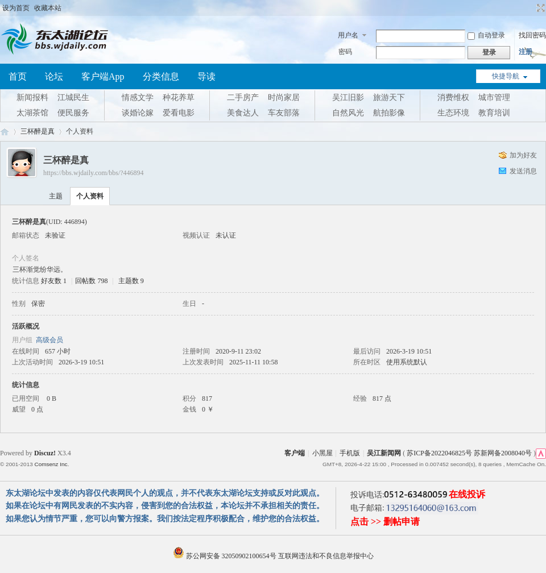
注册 (525, 52)
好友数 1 (54, 281)
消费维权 (453, 97)
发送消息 (523, 171)
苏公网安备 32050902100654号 (225, 556)
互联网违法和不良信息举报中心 (326, 556)
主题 (56, 196)
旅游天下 (389, 97)
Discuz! (45, 453)
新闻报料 (32, 97)
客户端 (294, 453)
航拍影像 (389, 113)
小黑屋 (322, 453)
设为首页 (16, 8)
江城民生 (73, 97)
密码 (345, 52)
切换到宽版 (539, 8)
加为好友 (523, 155)
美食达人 (243, 113)
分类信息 (161, 76)
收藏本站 (47, 8)
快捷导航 (505, 76)
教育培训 (494, 113)
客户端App (103, 76)
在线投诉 (467, 494)
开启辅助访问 (530, 8)
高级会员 (49, 340)
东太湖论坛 (4, 131)
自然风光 (348, 113)
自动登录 (486, 35)
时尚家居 (284, 97)
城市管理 (494, 97)
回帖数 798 (91, 281)
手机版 (350, 453)
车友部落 (284, 113)
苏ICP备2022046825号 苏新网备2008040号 (469, 453)
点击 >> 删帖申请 (385, 521)
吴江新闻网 (384, 453)
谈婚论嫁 (138, 113)
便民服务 (73, 113)
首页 (18, 76)
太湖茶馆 (32, 113)
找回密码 (532, 35)
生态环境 (453, 113)
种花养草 (179, 97)
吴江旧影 (348, 97)
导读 (206, 76)
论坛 (54, 76)
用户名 (348, 35)
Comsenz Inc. (51, 464)
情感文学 (138, 97)
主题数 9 (131, 281)
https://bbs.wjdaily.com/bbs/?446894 (93, 173)
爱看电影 (179, 113)
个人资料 (90, 196)
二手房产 (243, 97)
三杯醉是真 (37, 131)
